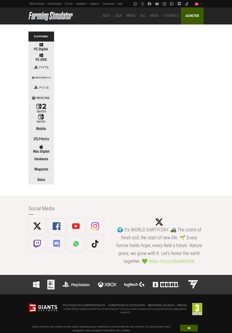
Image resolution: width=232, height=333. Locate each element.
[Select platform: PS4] (41, 88)
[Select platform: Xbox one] (41, 98)
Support (94, 3)
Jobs (120, 3)
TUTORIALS (170, 16)
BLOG (106, 16)
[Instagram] (165, 4)
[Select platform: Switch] (41, 118)
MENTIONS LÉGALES (161, 305)
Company (108, 3)
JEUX (118, 16)
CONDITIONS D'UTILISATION (126, 305)
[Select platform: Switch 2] (41, 108)
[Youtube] (157, 4)
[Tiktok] (187, 4)
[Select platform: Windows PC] (41, 57)
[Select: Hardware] (41, 159)
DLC (142, 16)
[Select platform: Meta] (41, 139)
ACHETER (192, 16)
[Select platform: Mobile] (41, 128)
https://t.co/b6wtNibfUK (172, 261)
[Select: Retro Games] (41, 180)
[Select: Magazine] (41, 169)
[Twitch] (172, 4)
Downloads (54, 3)
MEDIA (131, 16)
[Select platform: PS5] (41, 67)
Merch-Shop (37, 3)
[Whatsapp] (135, 4)
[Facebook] (150, 4)
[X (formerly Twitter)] (142, 4)
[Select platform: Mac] (41, 149)
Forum (69, 3)
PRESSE (182, 305)
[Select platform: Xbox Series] (41, 77)
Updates (81, 3)
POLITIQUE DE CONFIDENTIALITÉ (84, 305)
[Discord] (180, 4)
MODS (154, 16)
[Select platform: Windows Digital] (41, 47)
